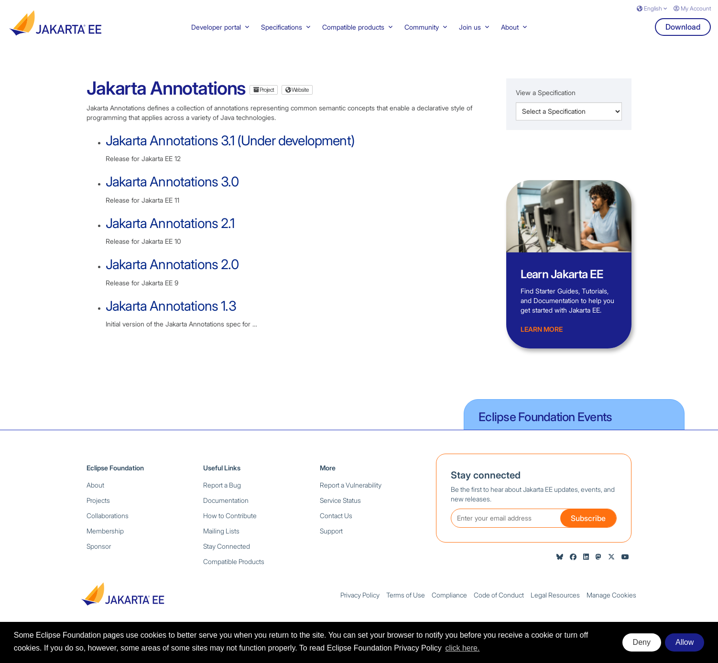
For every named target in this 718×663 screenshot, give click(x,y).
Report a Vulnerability (350, 495)
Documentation (226, 510)
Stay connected (486, 485)
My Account (692, 8)
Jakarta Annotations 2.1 (170, 233)
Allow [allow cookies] (684, 642)
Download (682, 37)
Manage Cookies (611, 605)
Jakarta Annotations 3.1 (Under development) (230, 150)
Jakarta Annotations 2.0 (172, 274)
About (95, 495)
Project (263, 99)
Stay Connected (226, 556)
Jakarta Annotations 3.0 (172, 192)
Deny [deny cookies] (642, 642)
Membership (105, 541)
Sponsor (99, 556)
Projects (98, 510)
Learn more (542, 339)
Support (331, 541)
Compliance (449, 605)
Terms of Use (405, 605)
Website (297, 99)
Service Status (340, 510)
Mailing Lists (221, 541)
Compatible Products (233, 571)
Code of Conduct (499, 605)
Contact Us (336, 526)
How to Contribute (230, 526)
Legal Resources (555, 605)
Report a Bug (222, 495)
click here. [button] (462, 648)
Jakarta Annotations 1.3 (171, 315)
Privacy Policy (360, 605)
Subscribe (588, 528)
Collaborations (108, 526)
